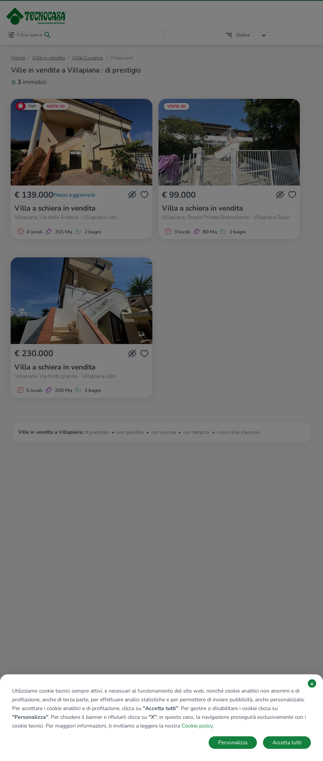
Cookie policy (197, 725)
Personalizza (232, 742)
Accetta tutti (286, 742)
